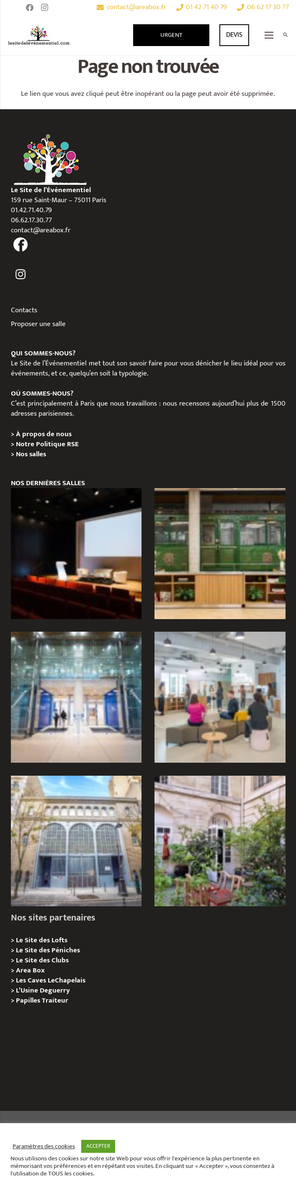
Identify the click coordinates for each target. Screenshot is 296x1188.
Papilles (29, 1000)
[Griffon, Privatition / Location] (220, 841)
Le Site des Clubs (42, 960)
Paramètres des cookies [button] (44, 1146)
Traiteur (55, 1000)
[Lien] (39, 35)
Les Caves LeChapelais (50, 980)
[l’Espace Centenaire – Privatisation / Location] (76, 697)
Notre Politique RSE (47, 444)
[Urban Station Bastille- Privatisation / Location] (220, 697)
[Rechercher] (285, 35)
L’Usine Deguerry (43, 990)
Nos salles (31, 454)
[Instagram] (44, 7)
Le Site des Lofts (41, 940)
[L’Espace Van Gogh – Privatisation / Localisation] (76, 553)
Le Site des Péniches (48, 950)
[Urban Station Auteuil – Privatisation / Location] (76, 841)
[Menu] (269, 35)
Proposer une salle (38, 324)
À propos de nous (44, 434)
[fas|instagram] (21, 274)
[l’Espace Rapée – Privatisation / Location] (220, 553)
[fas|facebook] (21, 245)
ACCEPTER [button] (98, 1146)
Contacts (24, 310)
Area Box (30, 970)
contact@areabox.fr (40, 230)
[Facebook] (29, 7)
